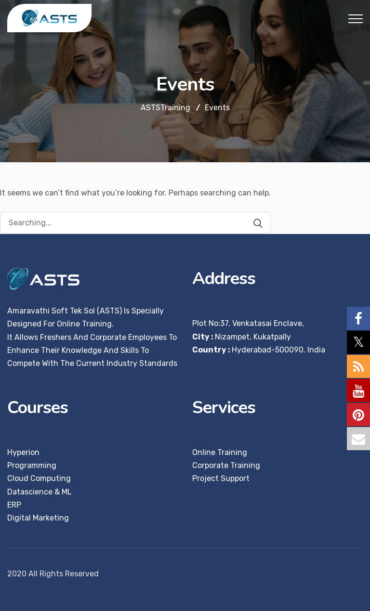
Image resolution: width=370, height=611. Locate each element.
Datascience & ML (39, 491)
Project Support (221, 478)
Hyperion (23, 452)
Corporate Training (226, 465)
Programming (31, 465)
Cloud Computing (39, 478)
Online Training (219, 452)
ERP (14, 504)
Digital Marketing (38, 517)
